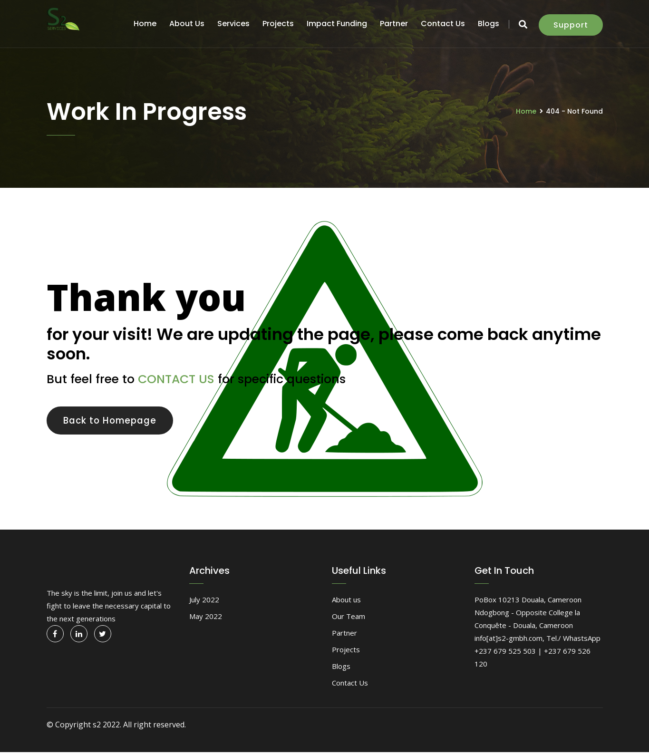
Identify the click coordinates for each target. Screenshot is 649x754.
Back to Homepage (116, 421)
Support (570, 24)
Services (233, 23)
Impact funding (337, 23)
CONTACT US (176, 379)
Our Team (348, 618)
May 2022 (205, 618)
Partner (394, 23)
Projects (278, 23)
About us (186, 23)
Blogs (488, 23)
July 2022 (204, 601)
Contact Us (443, 23)
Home (145, 23)
